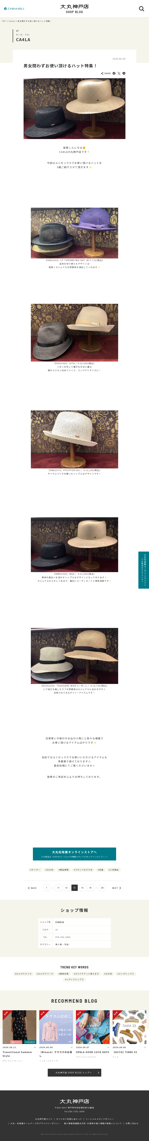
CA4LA (12, 21)
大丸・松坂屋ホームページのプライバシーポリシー (35, 1123)
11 (58, 887)
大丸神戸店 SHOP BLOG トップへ (77, 1072)
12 (66, 887)
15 (90, 887)
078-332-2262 (63, 937)
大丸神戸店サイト (44, 1119)
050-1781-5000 (76, 1111)
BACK (32, 888)
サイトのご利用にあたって (69, 1119)
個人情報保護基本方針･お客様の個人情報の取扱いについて (93, 1123)
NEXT (116, 888)
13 (74, 887)
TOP (4, 21)
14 (82, 887)
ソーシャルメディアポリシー (100, 1119)
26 (102, 887)
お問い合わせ (132, 1123)
